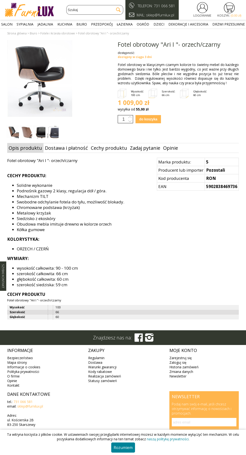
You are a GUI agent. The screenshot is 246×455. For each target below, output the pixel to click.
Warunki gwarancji (102, 367)
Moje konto (183, 350)
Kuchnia (64, 24)
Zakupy (96, 350)
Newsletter (177, 376)
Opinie (170, 148)
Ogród (143, 24)
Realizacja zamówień (104, 376)
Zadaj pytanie (145, 148)
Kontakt (13, 385)
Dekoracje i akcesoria (188, 24)
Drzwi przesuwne (228, 24)
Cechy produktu (109, 148)
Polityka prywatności (23, 371)
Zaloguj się (177, 362)
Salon (6, 24)
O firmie (13, 376)
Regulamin (96, 358)
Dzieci (159, 24)
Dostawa (95, 362)
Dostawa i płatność (66, 148)
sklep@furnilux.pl (30, 406)
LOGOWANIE (202, 15)
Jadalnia (45, 24)
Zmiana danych (181, 371)
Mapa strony (17, 362)
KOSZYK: (229, 15)
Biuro (81, 24)
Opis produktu (25, 148)
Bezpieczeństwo (20, 358)
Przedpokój (102, 24)
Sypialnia (25, 24)
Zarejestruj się (180, 358)
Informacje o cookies (23, 367)
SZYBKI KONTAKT (3, 276)
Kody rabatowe (100, 371)
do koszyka (148, 119)
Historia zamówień (184, 367)
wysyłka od (133, 109)
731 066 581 (164, 5)
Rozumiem (123, 447)
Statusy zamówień (102, 380)
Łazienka (125, 24)
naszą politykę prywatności (168, 439)
